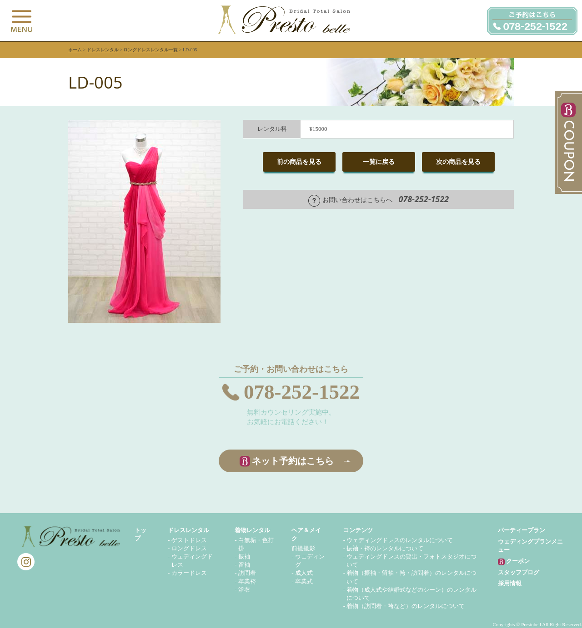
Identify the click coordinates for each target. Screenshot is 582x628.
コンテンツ (358, 530)
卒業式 (304, 581)
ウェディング (310, 560)
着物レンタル (252, 530)
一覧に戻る (379, 161)
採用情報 (510, 583)
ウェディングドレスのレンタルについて (399, 540)
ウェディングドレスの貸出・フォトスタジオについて (411, 560)
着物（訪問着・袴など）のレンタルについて (405, 606)
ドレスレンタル (103, 49)
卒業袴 (247, 581)
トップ (140, 534)
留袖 (244, 564)
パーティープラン (521, 530)
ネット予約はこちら (293, 461)
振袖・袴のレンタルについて (384, 548)
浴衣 (244, 589)
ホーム (75, 49)
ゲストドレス (189, 540)
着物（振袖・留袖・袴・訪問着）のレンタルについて (411, 576)
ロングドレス (189, 548)
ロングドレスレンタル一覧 (150, 49)
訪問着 (247, 572)
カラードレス (189, 572)
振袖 (244, 556)
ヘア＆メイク (306, 534)
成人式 (304, 572)
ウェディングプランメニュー (530, 545)
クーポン (514, 561)
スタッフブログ (518, 572)
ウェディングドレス (192, 560)
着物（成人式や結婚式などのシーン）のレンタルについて (411, 593)
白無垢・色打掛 (256, 544)
